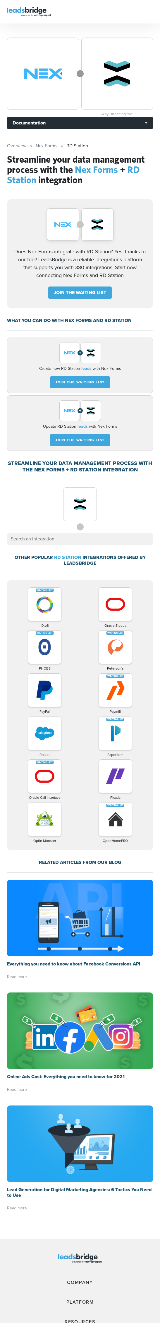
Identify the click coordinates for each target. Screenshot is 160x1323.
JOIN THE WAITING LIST (80, 292)
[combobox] (80, 539)
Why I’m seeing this (117, 114)
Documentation (29, 122)
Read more (17, 977)
